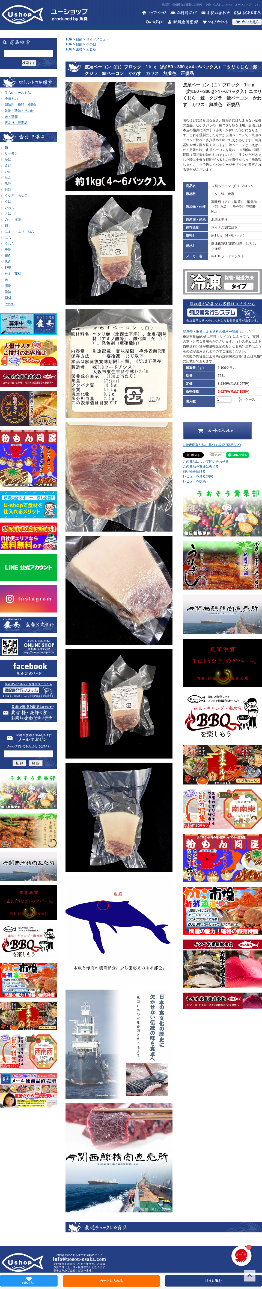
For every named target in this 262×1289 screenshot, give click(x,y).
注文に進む (213, 1281)
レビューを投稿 (194, 481)
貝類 (8, 189)
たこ (8, 177)
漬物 (8, 286)
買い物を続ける (194, 471)
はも (8, 238)
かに (8, 159)
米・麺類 (11, 117)
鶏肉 (8, 256)
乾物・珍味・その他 (19, 111)
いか (8, 171)
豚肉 (8, 262)
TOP (69, 39)
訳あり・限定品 (16, 123)
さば (8, 213)
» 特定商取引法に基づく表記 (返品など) (212, 445)
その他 (9, 304)
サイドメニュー (97, 39)
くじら (9, 244)
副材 (8, 298)
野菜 (8, 268)
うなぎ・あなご (16, 195)
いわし (9, 207)
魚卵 (8, 183)
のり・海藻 (13, 219)
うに (8, 201)
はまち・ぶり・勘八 (19, 232)
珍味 (8, 292)
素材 (79, 49)
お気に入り (29, 1280)
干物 (8, 250)
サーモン (11, 153)
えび (8, 165)
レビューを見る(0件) (198, 476)
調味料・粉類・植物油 (21, 105)
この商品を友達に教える (201, 466)
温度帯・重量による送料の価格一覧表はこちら (217, 332)
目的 (79, 39)
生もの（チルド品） (19, 93)
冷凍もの (11, 99)
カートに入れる (111, 1281)
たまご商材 (13, 274)
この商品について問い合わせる (206, 461)
